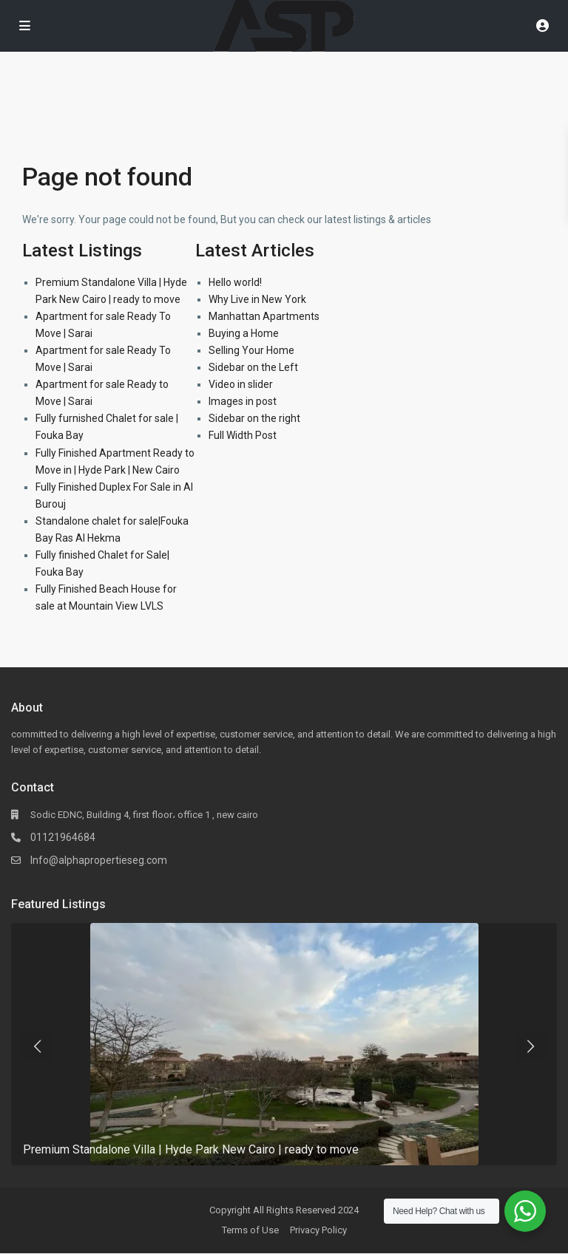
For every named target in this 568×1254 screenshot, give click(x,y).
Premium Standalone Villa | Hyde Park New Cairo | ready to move (191, 1149)
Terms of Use (250, 1230)
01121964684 (62, 837)
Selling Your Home (251, 350)
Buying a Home (244, 333)
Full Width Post (243, 435)
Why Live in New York (257, 299)
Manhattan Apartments (264, 316)
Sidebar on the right (254, 418)
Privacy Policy (318, 1230)
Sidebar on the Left (253, 367)
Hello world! (235, 282)
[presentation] (37, 1046)
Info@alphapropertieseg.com (98, 860)
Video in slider (241, 384)
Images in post (243, 401)
